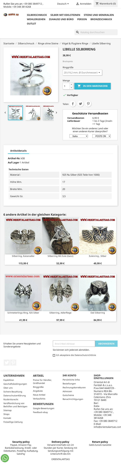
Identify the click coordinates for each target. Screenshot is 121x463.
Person (82, 19)
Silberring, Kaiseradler (23, 256)
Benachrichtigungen (73, 399)
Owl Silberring (97, 312)
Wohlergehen (36, 19)
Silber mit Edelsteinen (65, 15)
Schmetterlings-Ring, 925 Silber (23, 312)
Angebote (38, 390)
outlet (31, 23)
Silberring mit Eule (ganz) (60, 256)
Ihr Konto (69, 375)
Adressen (67, 391)
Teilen (73, 104)
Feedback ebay (40, 412)
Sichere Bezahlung (12, 391)
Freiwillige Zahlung (13, 421)
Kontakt (7, 418)
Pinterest (88, 104)
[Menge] (66, 86)
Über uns (8, 387)
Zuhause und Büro (61, 19)
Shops (6, 414)
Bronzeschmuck (101, 19)
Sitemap (7, 410)
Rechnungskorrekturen (74, 387)
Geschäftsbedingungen (15, 383)
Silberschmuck (37, 15)
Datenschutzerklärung (14, 395)
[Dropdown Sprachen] (63, 4)
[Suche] (96, 32)
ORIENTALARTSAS (60, 459)
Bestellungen (69, 383)
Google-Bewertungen (43, 408)
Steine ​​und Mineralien (99, 15)
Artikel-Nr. (14, 158)
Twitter (7, 363)
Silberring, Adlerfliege (60, 312)
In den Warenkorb (92, 86)
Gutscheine (68, 395)
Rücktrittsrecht (10, 399)
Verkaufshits (39, 398)
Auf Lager (13, 162)
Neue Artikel (39, 394)
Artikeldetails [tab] (18, 150)
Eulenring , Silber (97, 256)
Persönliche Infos (71, 379)
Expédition (8, 380)
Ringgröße (38, 387)
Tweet (80, 104)
